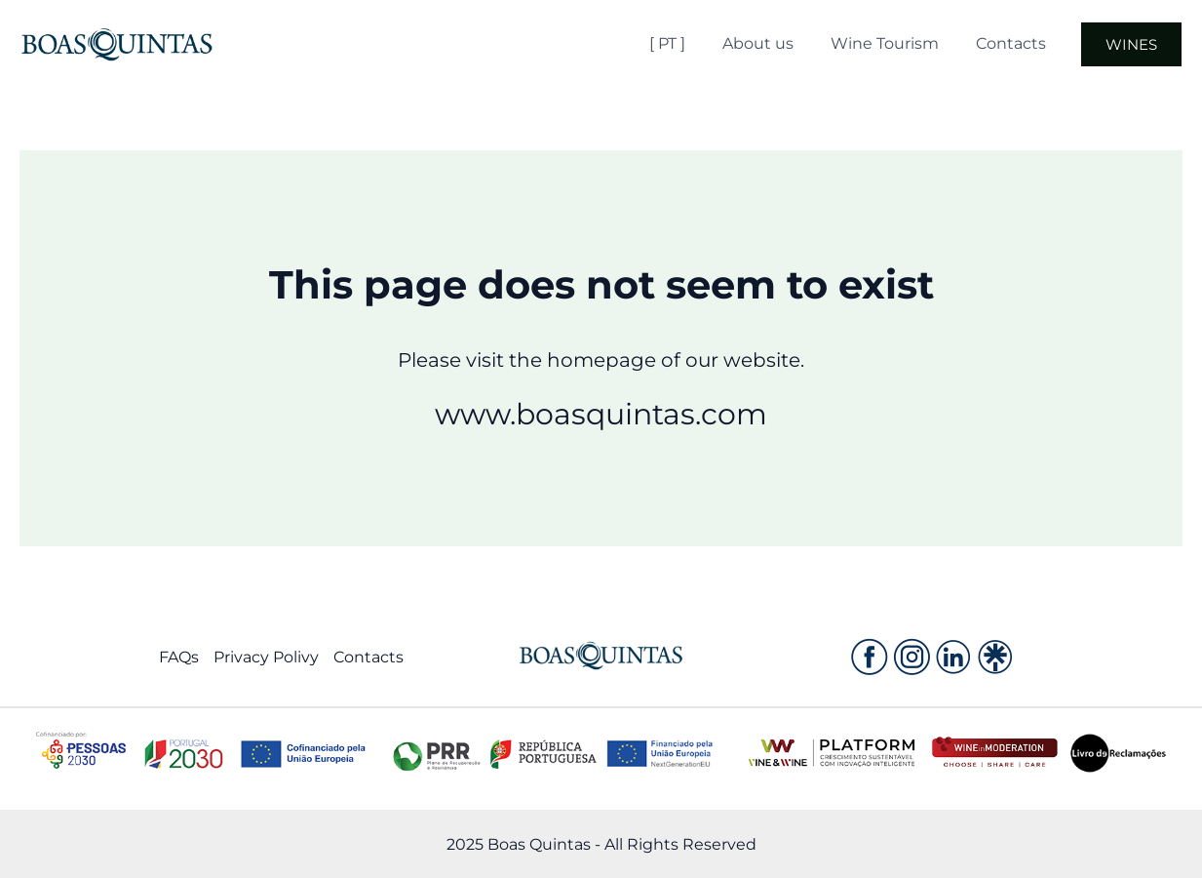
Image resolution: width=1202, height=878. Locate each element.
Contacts (1025, 43)
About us (784, 43)
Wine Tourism (905, 43)
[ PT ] (699, 43)
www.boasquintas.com (601, 414)
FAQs (179, 657)
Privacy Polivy (266, 657)
